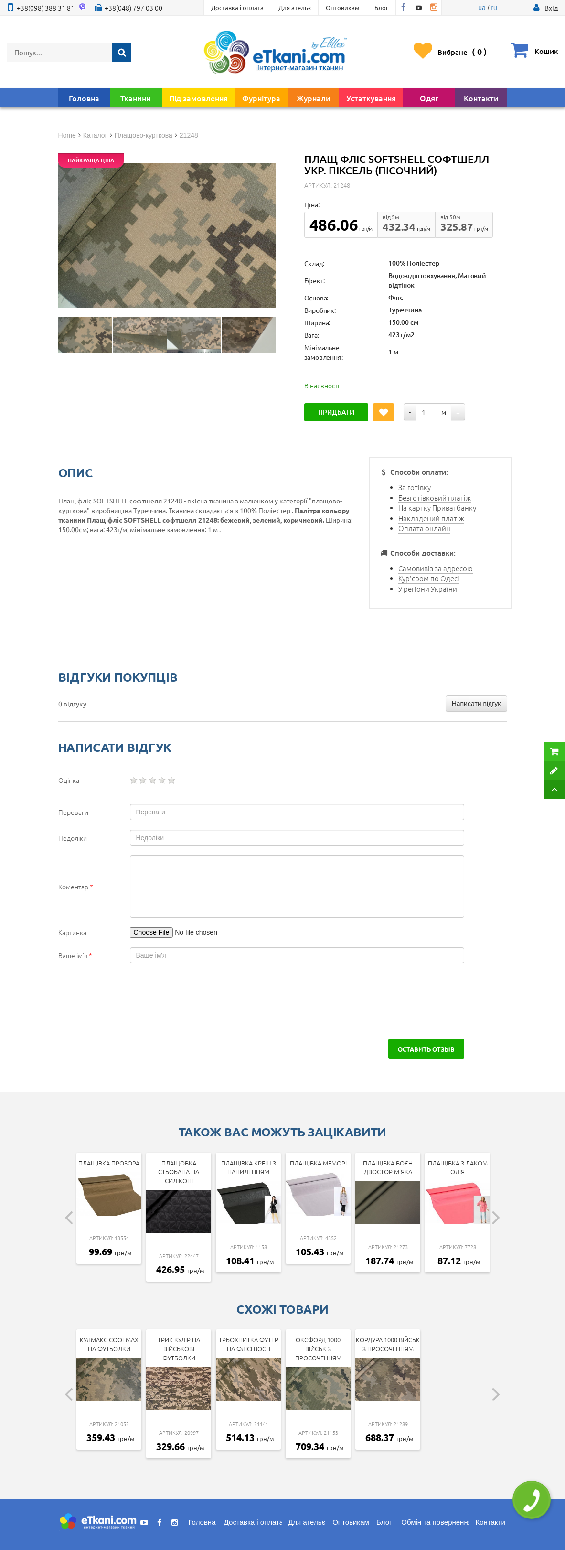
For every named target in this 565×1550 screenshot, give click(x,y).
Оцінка (68, 780)
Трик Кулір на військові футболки (179, 1348)
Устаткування (371, 98)
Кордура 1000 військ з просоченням (388, 1344)
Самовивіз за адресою (435, 568)
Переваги (73, 812)
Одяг (429, 98)
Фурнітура (261, 98)
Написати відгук (476, 703)
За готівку (414, 487)
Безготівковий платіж (434, 497)
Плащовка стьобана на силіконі (178, 1171)
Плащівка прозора (108, 1162)
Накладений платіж (431, 518)
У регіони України (427, 589)
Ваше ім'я (75, 955)
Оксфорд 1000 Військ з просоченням (318, 1348)
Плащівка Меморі (318, 1162)
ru (494, 7)
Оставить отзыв (426, 1049)
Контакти (481, 98)
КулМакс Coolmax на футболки (109, 1344)
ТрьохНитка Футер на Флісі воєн (248, 1344)
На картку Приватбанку (437, 507)
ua (482, 7)
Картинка (72, 932)
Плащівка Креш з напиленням (248, 1167)
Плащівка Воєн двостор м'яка (388, 1167)
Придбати (336, 412)
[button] (551, 7)
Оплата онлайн (424, 528)
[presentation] (130, 1001)
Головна (84, 98)
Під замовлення (198, 98)
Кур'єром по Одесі (428, 578)
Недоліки (72, 838)
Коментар (75, 886)
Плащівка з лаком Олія (458, 1167)
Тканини (135, 98)
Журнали (313, 98)
